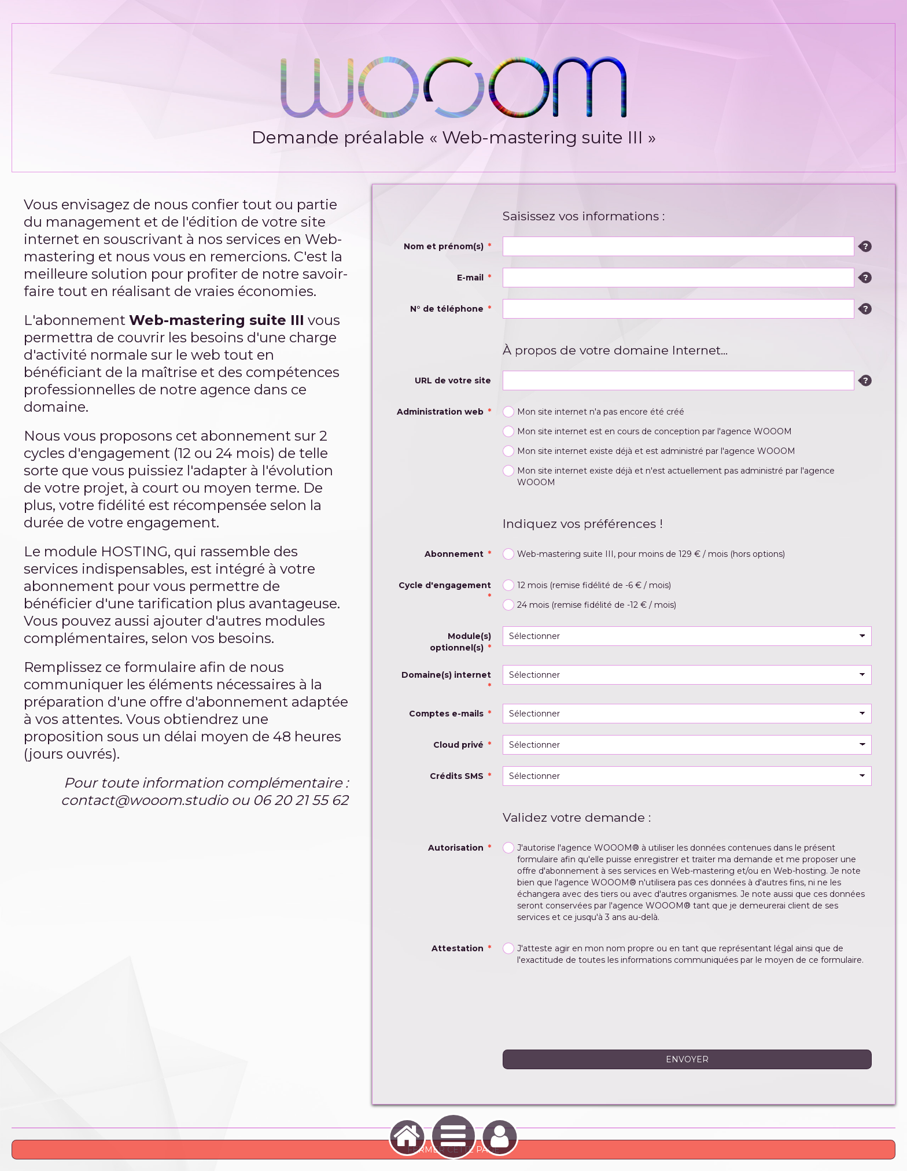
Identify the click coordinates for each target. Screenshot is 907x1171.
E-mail (470, 277)
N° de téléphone (447, 309)
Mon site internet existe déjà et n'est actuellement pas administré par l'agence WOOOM (669, 476)
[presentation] (591, 1003)
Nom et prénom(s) (444, 246)
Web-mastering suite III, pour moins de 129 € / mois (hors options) (644, 554)
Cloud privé (458, 745)
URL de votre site (453, 380)
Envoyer (687, 1059)
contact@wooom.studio (144, 800)
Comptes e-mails (446, 713)
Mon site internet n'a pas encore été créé (593, 412)
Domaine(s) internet (446, 675)
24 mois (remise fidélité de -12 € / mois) (589, 605)
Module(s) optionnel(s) (460, 642)
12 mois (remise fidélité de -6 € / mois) (587, 585)
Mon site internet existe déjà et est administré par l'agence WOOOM (649, 451)
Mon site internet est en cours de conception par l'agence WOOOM (647, 431)
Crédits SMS (457, 776)
